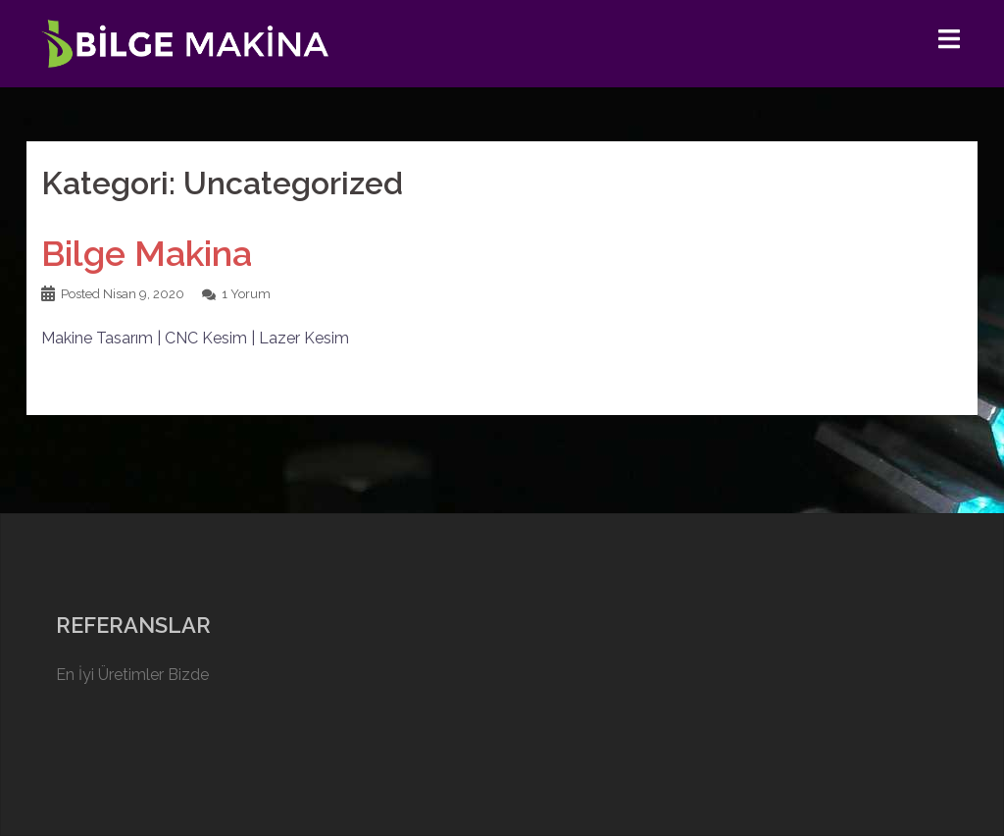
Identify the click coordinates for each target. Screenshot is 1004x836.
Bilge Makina (146, 253)
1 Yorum (246, 294)
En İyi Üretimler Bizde (132, 674)
